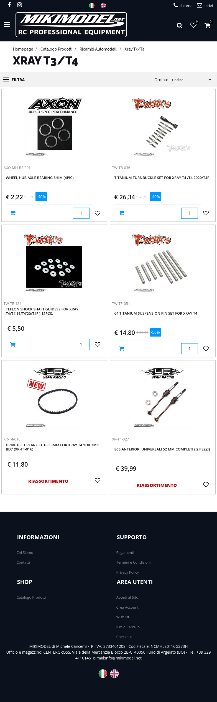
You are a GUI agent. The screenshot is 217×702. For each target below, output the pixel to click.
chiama (182, 5)
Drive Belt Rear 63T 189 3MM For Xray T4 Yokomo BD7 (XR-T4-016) (52, 447)
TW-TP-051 (121, 303)
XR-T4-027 (120, 439)
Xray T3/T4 (134, 49)
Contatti (23, 562)
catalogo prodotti (56, 49)
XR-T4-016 (12, 439)
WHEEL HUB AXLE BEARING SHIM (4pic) (40, 178)
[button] (179, 24)
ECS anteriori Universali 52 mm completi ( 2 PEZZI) (162, 449)
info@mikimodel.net (123, 658)
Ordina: (161, 79)
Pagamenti (125, 552)
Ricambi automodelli (98, 49)
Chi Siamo (25, 552)
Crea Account (127, 607)
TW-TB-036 (121, 167)
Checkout (124, 636)
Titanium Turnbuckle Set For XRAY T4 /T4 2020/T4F (161, 178)
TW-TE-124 (12, 303)
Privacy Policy (127, 572)
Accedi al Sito (127, 597)
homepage (23, 49)
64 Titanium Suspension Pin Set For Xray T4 (155, 313)
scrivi (205, 5)
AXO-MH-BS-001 (17, 167)
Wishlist (122, 616)
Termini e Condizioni (133, 562)
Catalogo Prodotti (31, 597)
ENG (105, 5)
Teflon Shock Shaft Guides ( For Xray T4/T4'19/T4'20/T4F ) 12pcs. (42, 311)
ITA (93, 5)
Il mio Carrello (128, 626)
